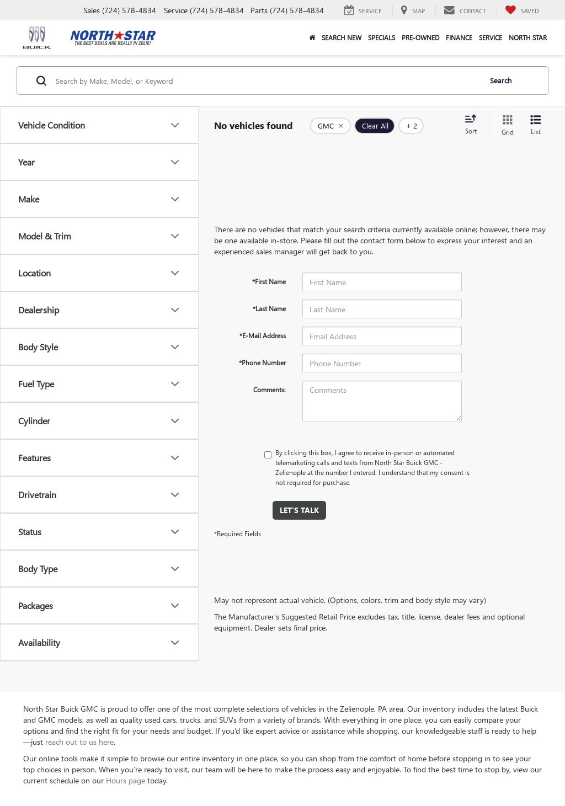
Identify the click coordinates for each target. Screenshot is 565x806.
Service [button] (490, 37)
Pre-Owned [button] (420, 37)
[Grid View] (505, 125)
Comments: (269, 389)
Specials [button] (381, 37)
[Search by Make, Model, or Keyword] (267, 80)
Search (500, 80)
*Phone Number (262, 362)
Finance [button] (459, 37)
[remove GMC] (330, 126)
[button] (312, 37)
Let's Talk (299, 510)
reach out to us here (79, 741)
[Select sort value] (474, 125)
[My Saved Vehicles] (522, 10)
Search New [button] (341, 37)
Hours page (125, 780)
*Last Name (269, 308)
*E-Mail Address (262, 335)
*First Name (269, 281)
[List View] (536, 125)
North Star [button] (528, 37)
